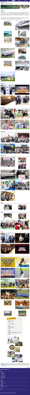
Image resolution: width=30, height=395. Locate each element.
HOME (1, 9)
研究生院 (2, 379)
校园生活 (2, 381)
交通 (1, 388)
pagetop (28, 367)
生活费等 (2, 387)
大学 (1, 378)
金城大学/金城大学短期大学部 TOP (5, 369)
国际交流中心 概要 (3, 365)
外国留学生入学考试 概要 (4, 386)
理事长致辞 (2, 372)
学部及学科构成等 (3, 375)
